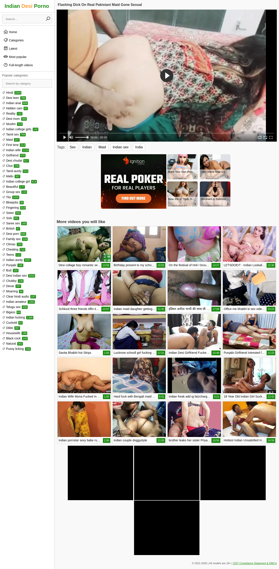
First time (14, 145)
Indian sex (121, 147)
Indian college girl (19, 181)
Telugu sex (15, 307)
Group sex (14, 192)
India (139, 147)
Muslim (12, 124)
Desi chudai (15, 160)
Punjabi (12, 265)
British (11, 228)
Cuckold (12, 322)
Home (10, 31)
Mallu (11, 176)
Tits (10, 197)
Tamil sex (14, 134)
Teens (11, 254)
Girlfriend (14, 155)
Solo (10, 218)
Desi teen (14, 98)
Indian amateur (18, 301)
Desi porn (14, 233)
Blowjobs (13, 202)
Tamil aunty (15, 171)
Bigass (11, 312)
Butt (10, 270)
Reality (12, 113)
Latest (10, 48)
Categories (13, 40)
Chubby (13, 281)
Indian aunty (16, 260)
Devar (11, 286)
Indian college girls (20, 129)
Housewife (14, 333)
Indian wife (15, 150)
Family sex (15, 239)
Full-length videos (18, 65)
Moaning (12, 291)
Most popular (15, 56)
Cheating (13, 249)
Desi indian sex (18, 275)
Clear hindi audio (19, 296)
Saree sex (14, 223)
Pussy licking (16, 349)
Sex (73, 147)
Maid (11, 139)
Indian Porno (27, 6)
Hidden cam (15, 108)
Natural (12, 343)
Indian (87, 147)
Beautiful (13, 186)
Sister (11, 213)
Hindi (11, 92)
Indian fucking (17, 317)
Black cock (15, 338)
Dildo (11, 328)
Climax (12, 244)
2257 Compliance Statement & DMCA (255, 563)
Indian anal (15, 103)
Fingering (14, 207)
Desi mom (14, 118)
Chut (10, 166)
